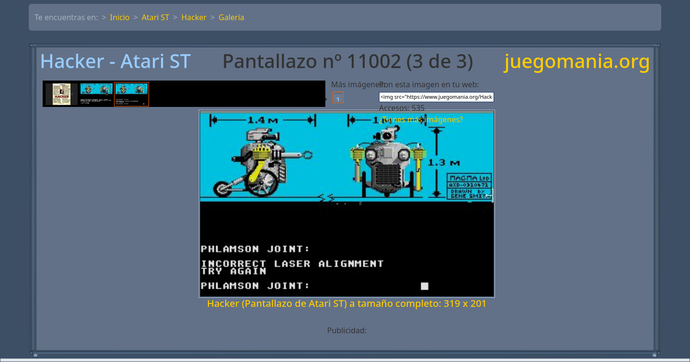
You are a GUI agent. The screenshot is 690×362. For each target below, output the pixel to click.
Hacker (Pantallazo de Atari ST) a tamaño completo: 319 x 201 (347, 303)
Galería (231, 17)
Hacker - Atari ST (115, 60)
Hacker (194, 17)
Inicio (120, 17)
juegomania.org (577, 60)
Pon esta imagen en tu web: (429, 84)
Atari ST (156, 17)
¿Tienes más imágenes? (421, 119)
